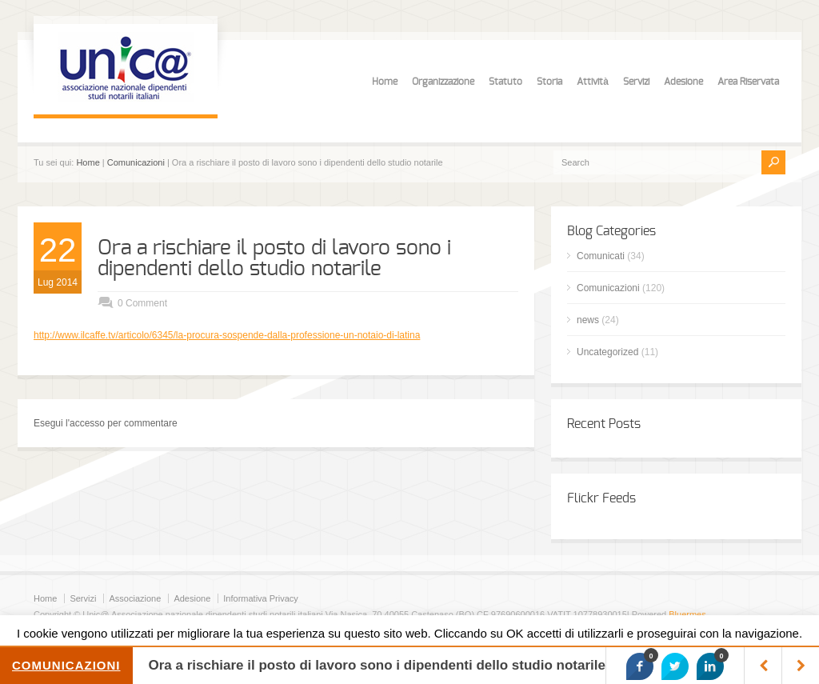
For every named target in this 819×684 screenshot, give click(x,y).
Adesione (683, 81)
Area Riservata (748, 81)
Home (385, 81)
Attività (593, 81)
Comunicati (601, 256)
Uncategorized (607, 352)
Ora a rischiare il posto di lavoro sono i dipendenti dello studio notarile (274, 258)
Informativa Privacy (260, 598)
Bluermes (687, 614)
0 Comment (142, 303)
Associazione (135, 598)
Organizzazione (443, 81)
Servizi (636, 81)
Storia (549, 81)
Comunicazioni (136, 162)
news (588, 320)
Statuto (505, 81)
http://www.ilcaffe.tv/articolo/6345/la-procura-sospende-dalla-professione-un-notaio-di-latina (227, 335)
